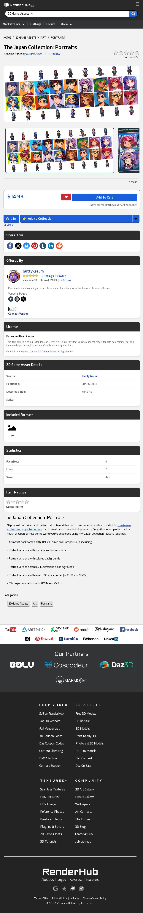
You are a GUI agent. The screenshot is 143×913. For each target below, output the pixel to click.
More (66, 24)
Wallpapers (82, 804)
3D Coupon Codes (51, 736)
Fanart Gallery (84, 797)
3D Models (83, 728)
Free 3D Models (86, 713)
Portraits (46, 603)
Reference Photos (52, 811)
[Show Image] (59, 150)
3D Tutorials (48, 841)
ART (43, 37)
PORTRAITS (58, 37)
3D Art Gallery (84, 789)
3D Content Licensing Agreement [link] (55, 351)
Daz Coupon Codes (51, 743)
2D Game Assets (18, 603)
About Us (48, 879)
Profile (61, 276)
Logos (62, 879)
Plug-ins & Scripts (52, 826)
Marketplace (14, 24)
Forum (50, 24)
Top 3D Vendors (50, 721)
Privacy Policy (59, 898)
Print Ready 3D (86, 736)
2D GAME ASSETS (25, 37)
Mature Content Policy (94, 898)
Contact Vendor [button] (18, 313)
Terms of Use (41, 898)
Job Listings (83, 841)
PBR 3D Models (86, 751)
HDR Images (48, 804)
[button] (137, 4)
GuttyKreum (34, 54)
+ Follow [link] (66, 280)
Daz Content (84, 758)
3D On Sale (83, 721)
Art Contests (83, 811)
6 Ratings (48, 276)
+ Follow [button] (54, 54)
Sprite (9, 399)
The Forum (82, 819)
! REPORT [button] (132, 182)
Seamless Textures (52, 789)
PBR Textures (49, 797)
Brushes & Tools (51, 819)
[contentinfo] (22, 14)
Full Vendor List (49, 728)
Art (35, 603)
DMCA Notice (48, 758)
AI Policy (75, 898)
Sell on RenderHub (51, 713)
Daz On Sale (83, 765)
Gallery (35, 24)
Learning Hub (84, 834)
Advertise (76, 879)
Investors (92, 879)
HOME (7, 37)
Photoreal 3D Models (90, 743)
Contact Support (50, 765)
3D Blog (80, 826)
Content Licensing (51, 751)
